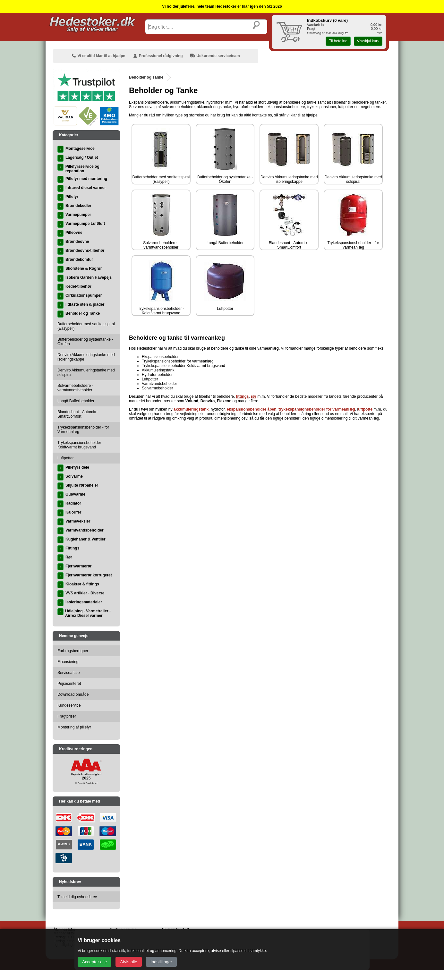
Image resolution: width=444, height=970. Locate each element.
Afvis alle (128, 961)
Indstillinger (161, 961)
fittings (242, 396)
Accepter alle (94, 961)
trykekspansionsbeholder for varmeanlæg (316, 409)
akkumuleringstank (191, 409)
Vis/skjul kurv (368, 41)
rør (253, 396)
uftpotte (365, 409)
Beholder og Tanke (146, 77)
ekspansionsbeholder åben (252, 409)
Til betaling (338, 41)
